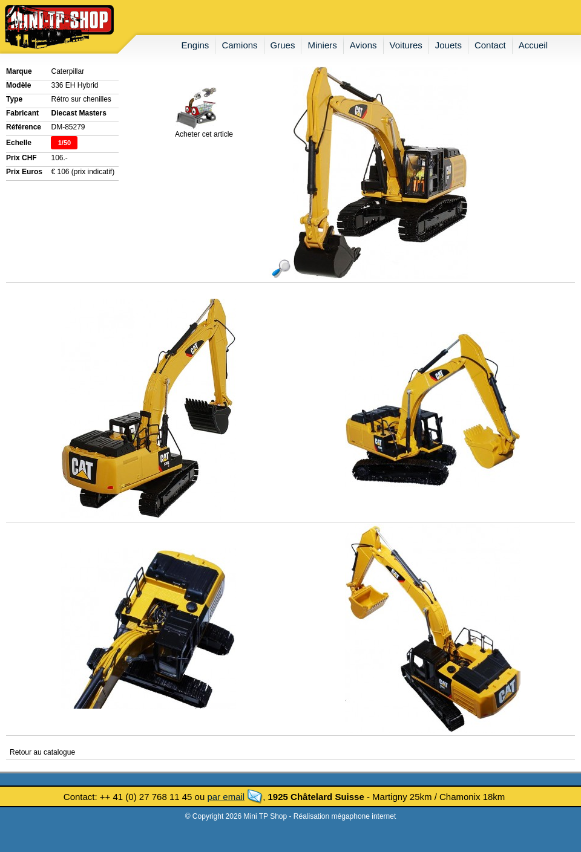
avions (363, 45)
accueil (533, 45)
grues (283, 45)
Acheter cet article (204, 130)
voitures (406, 45)
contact (490, 45)
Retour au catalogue (42, 752)
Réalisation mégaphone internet (345, 816)
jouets (448, 45)
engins (195, 45)
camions (239, 45)
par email (226, 797)
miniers (321, 45)
